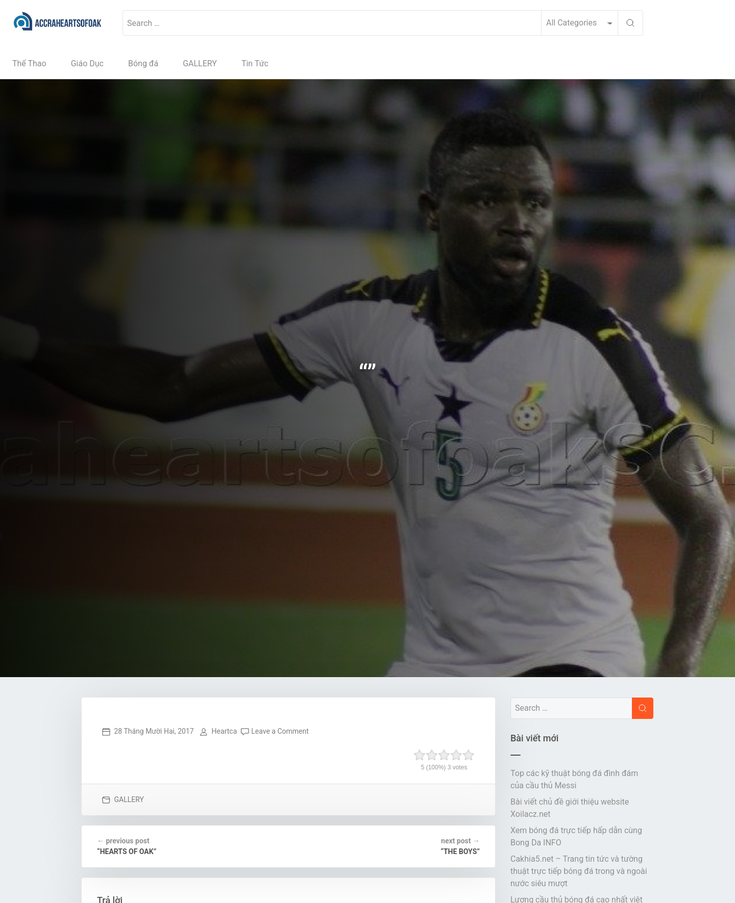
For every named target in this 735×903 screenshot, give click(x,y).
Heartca (224, 731)
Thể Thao (29, 63)
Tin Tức (254, 63)
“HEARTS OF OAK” (126, 846)
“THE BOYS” (460, 846)
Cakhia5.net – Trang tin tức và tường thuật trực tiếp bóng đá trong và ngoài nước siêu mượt (578, 871)
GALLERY (200, 63)
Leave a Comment (280, 731)
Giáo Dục (87, 63)
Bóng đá (143, 63)
